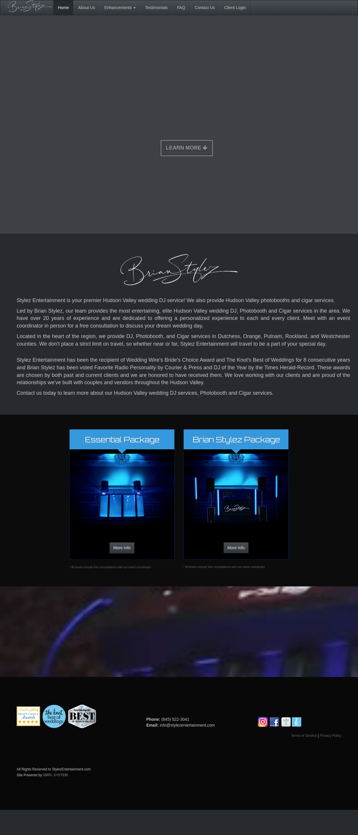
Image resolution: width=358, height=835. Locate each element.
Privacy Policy (330, 736)
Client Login (235, 7)
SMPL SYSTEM (55, 775)
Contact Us (205, 7)
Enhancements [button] (120, 7)
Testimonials (156, 7)
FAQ (181, 7)
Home (63, 7)
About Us (86, 7)
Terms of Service (304, 736)
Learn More (187, 148)
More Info (121, 547)
